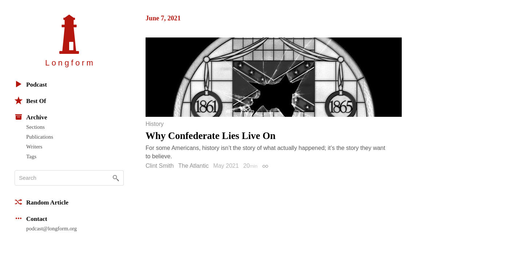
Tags (31, 156)
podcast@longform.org (51, 228)
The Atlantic (193, 166)
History (155, 124)
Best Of (30, 100)
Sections (35, 127)
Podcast (31, 84)
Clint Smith (160, 166)
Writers (34, 147)
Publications (39, 137)
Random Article (41, 202)
